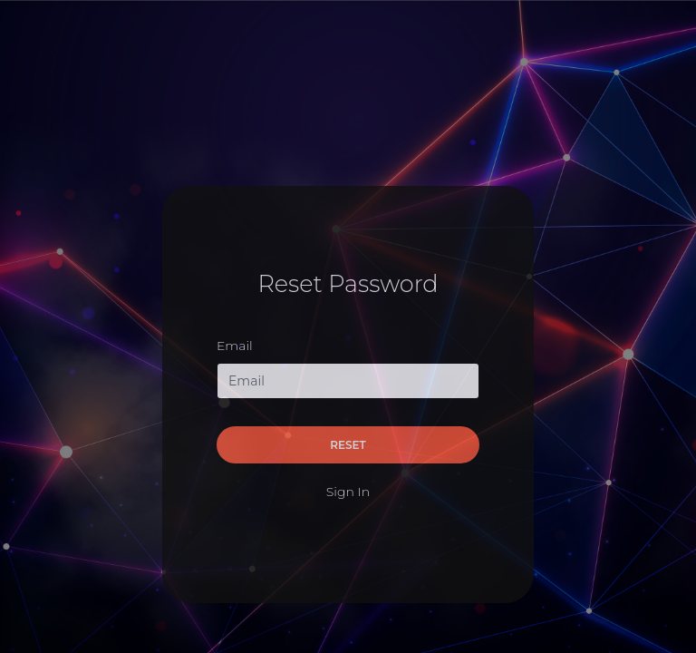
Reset (348, 445)
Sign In (348, 491)
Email (235, 345)
